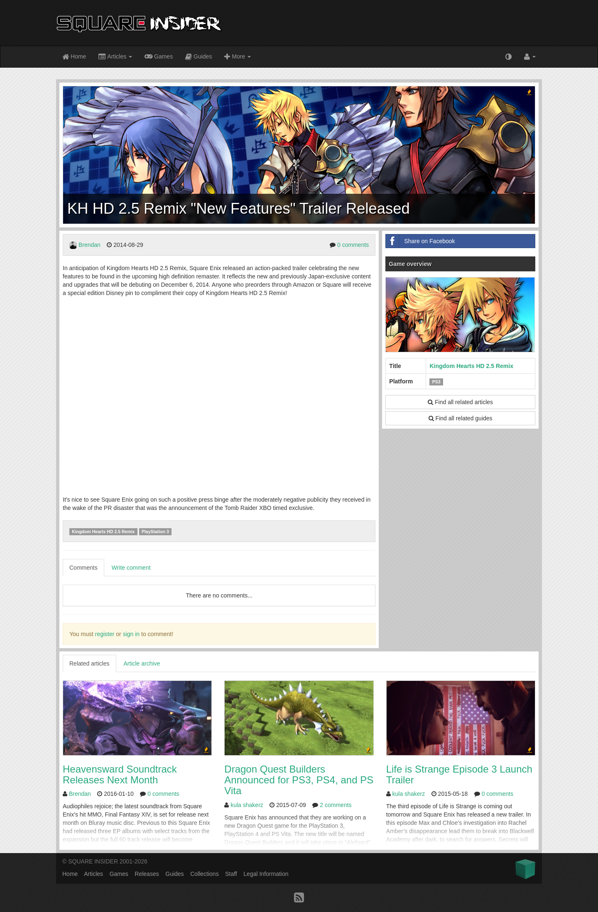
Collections (204, 874)
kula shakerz (246, 805)
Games (159, 56)
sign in (131, 634)
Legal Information (265, 874)
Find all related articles (460, 402)
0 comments (353, 244)
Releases (147, 874)
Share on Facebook (420, 241)
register (105, 634)
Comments (83, 567)
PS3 (436, 381)
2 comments (335, 805)
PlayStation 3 (155, 531)
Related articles (89, 663)
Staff (231, 874)
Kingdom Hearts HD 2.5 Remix (103, 531)
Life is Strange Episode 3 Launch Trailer (459, 774)
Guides (198, 57)
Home (74, 57)
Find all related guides (461, 418)
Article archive (142, 663)
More (237, 57)
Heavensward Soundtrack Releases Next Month (120, 774)
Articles (115, 57)
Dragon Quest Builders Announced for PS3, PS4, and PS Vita (298, 780)
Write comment (131, 567)
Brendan (89, 244)
